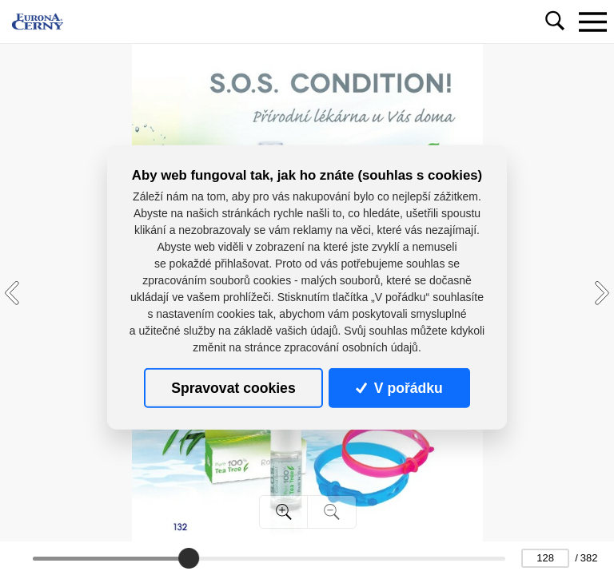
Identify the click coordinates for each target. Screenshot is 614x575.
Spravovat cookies (233, 388)
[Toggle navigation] (592, 21)
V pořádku (399, 388)
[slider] (188, 558)
